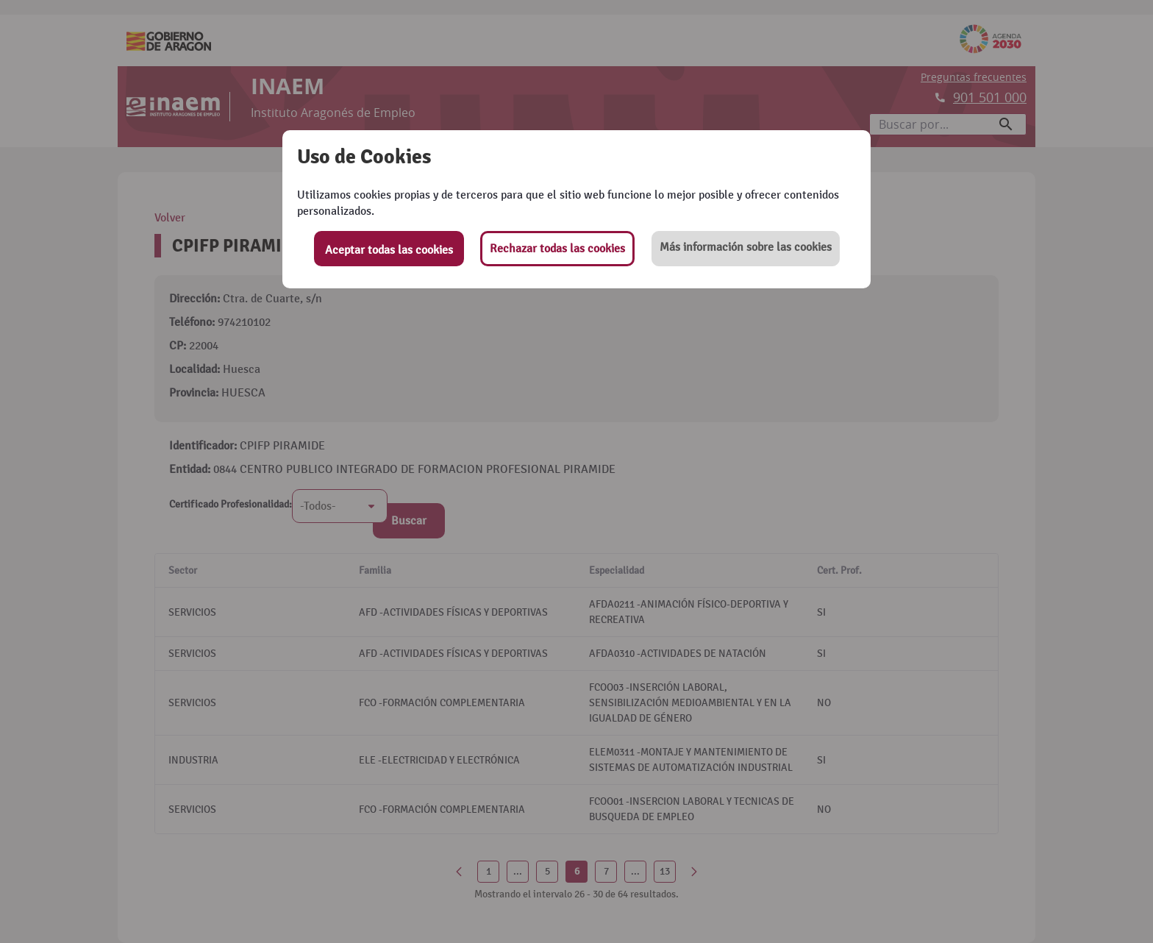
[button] (746, 248)
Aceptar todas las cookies (389, 250)
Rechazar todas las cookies (557, 248)
